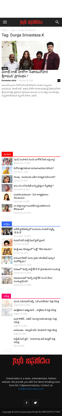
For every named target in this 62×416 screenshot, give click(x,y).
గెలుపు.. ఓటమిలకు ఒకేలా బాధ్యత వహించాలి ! (34, 177)
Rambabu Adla (9, 80)
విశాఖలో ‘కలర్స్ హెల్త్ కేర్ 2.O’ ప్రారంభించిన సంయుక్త (37, 269)
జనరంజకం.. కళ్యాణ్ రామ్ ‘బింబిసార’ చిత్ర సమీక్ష (35, 330)
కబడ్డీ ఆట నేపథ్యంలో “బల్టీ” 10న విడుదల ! (33, 249)
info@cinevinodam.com (31, 388)
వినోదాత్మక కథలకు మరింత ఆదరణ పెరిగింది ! (34, 168)
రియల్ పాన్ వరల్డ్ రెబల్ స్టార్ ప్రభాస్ (29, 240)
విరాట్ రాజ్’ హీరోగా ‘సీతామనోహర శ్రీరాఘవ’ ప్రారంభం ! (25, 74)
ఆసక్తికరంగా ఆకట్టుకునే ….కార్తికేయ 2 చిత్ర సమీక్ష (35, 310)
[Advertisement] (31, 10)
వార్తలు (5, 68)
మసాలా (7, 154)
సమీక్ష (6, 296)
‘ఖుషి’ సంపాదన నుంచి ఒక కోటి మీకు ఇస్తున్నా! (34, 159)
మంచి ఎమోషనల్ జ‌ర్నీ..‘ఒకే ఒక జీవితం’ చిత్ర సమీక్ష (36, 301)
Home (4, 30)
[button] (57, 22)
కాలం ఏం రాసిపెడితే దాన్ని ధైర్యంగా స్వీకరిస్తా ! (34, 185)
